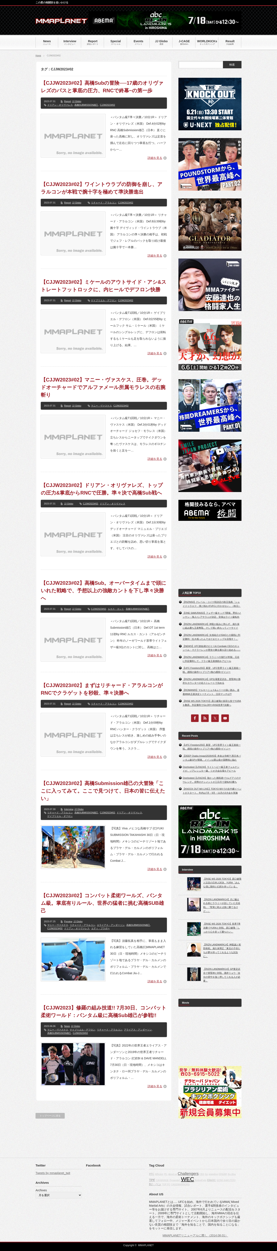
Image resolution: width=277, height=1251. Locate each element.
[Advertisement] (209, 555)
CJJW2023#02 (107, 105)
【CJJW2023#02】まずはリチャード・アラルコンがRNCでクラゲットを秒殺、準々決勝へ (102, 689)
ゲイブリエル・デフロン (103, 300)
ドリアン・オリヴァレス (60, 105)
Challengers (188, 1173)
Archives (41, 1190)
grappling (213, 1174)
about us (172, 1174)
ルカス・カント (116, 609)
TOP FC (166, 1184)
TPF (152, 1180)
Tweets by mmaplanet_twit (53, 1173)
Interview (68, 809)
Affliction (159, 1174)
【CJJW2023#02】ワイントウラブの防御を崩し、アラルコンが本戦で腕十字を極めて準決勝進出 (101, 188)
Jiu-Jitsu (232, 1174)
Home (38, 55)
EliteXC (211, 1180)
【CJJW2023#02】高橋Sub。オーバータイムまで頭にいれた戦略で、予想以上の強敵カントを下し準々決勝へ (103, 590)
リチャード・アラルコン (103, 202)
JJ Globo (76, 101)
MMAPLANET (146, 1245)
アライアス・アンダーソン (138, 1029)
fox (206, 1174)
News (67, 1026)
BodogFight (200, 1180)
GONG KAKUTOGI (225, 1180)
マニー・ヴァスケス (101, 405)
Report (67, 101)
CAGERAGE (162, 1180)
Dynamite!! (174, 1180)
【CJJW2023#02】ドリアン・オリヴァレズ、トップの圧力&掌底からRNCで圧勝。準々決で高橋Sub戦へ (102, 489)
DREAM (223, 1174)
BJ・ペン (155, 1184)
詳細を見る (155, 158)
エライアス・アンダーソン (111, 925)
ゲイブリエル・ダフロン (60, 816)
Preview (68, 921)
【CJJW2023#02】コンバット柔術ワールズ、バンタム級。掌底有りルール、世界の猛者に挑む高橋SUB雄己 (102, 903)
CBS (201, 1174)
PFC (151, 1174)
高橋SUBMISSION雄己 (86, 105)
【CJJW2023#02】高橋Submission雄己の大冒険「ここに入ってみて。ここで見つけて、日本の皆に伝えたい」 (103, 790)
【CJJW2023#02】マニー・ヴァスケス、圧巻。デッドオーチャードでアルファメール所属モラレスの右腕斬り (103, 387)
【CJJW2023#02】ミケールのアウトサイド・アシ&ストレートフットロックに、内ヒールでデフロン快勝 (103, 285)
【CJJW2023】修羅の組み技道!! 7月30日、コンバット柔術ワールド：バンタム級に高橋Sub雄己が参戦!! (103, 1011)
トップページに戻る (50, 1115)
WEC (187, 1179)
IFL (165, 1174)
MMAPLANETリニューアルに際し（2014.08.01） (195, 1235)
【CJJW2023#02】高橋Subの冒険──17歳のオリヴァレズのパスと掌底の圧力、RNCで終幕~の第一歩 (102, 86)
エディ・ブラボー (100, 928)
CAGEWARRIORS (180, 1184)
